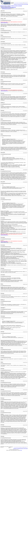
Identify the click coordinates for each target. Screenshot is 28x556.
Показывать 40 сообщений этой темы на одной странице (20, 448)
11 (21, 447)
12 (22, 447)
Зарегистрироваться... (4, 22)
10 (20, 447)
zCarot (21, 450)
